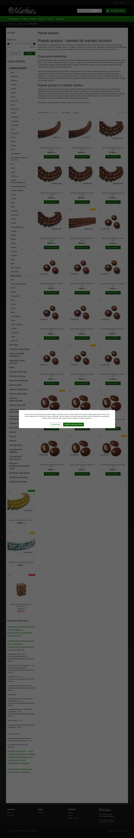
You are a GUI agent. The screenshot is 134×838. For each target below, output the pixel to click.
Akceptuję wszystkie (73, 424)
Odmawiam (56, 424)
